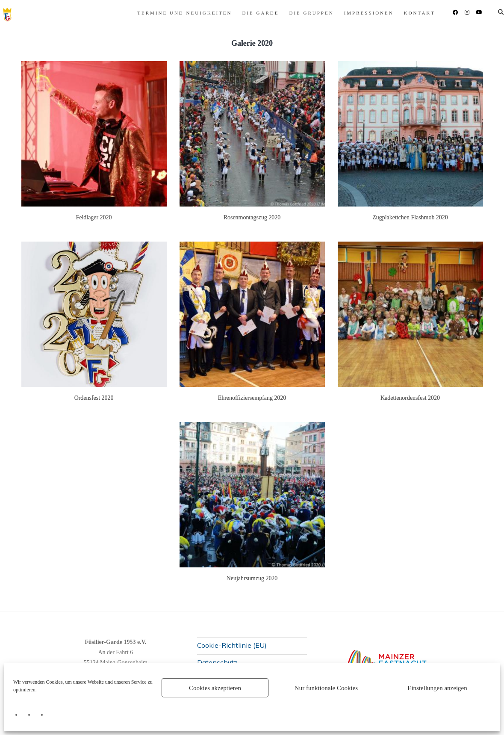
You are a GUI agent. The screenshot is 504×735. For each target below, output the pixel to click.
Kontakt (364, 12)
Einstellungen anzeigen (437, 688)
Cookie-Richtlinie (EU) (231, 645)
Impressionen (313, 12)
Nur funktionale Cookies (326, 688)
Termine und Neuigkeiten (129, 12)
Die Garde (205, 12)
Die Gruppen (256, 12)
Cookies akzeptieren (215, 688)
